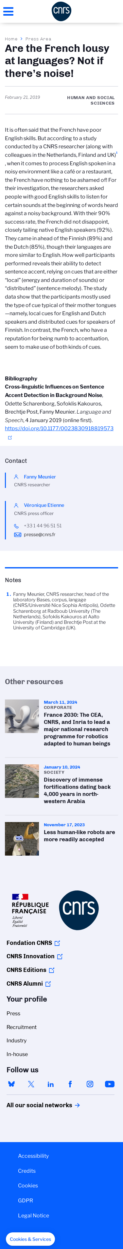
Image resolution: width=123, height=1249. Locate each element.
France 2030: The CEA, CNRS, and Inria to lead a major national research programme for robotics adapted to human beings (61, 725)
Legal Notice (33, 1215)
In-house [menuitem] (17, 1054)
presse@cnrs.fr (39, 534)
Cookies (28, 1186)
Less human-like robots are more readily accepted (61, 839)
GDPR (25, 1201)
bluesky (11, 1084)
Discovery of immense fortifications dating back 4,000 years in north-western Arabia (61, 786)
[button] (30, 1239)
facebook (70, 1084)
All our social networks (32, 1105)
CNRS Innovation (31, 956)
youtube (109, 1084)
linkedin (51, 1084)
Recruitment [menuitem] (22, 1027)
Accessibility (33, 1156)
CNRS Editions (26, 970)
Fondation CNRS (29, 943)
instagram (90, 1084)
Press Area (38, 38)
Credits (27, 1171)
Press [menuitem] (13, 1013)
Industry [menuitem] (16, 1040)
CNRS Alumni (25, 983)
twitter (31, 1084)
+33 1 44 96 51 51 (43, 526)
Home (11, 38)
